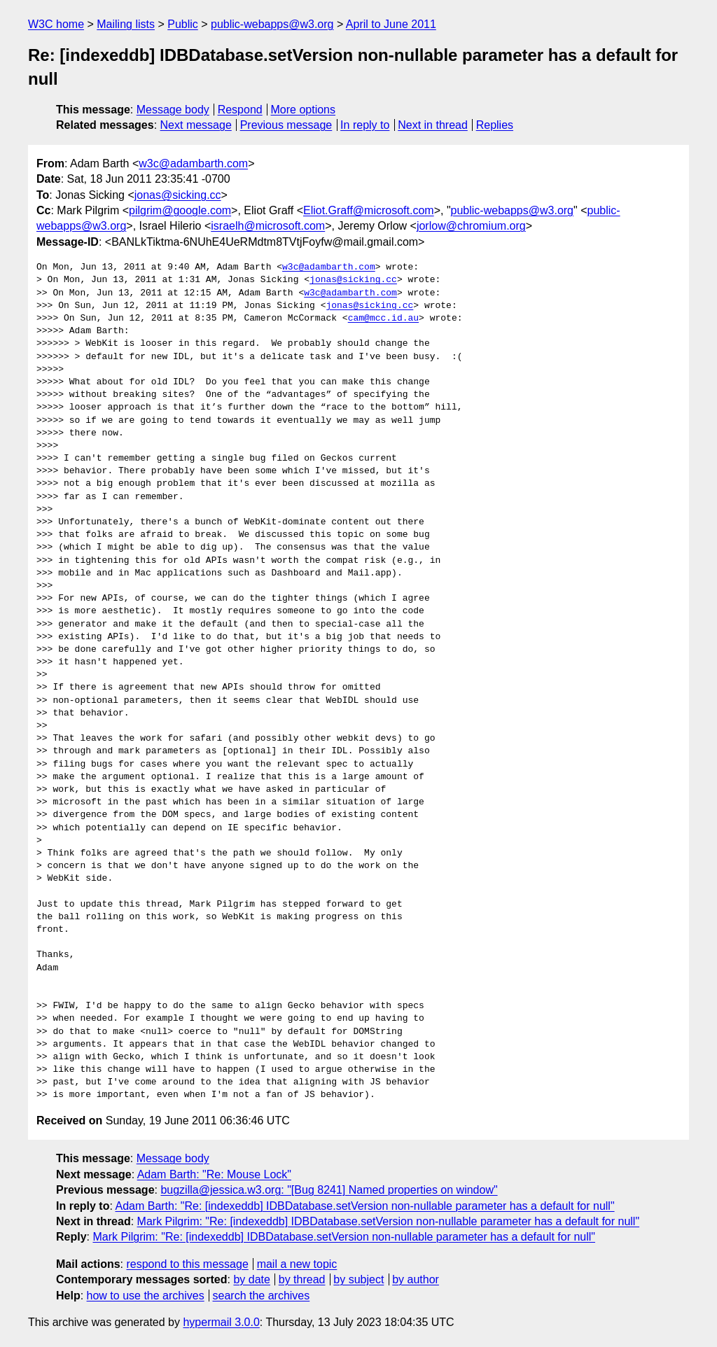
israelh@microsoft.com (268, 226)
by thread (302, 1279)
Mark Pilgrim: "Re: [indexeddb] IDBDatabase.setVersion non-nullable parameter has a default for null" (388, 1221)
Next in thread (433, 125)
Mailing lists (126, 24)
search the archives (261, 1295)
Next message (196, 125)
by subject (358, 1279)
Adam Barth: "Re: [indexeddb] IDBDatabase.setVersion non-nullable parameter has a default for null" (364, 1206)
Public (182, 24)
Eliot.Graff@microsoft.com (368, 210)
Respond (240, 110)
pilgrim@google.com (180, 210)
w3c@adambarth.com (193, 163)
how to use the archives (145, 1295)
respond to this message (187, 1264)
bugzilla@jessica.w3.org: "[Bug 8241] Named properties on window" (328, 1190)
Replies (494, 125)
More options (303, 110)
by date (251, 1279)
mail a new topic (297, 1264)
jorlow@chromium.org (471, 226)
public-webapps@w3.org (272, 24)
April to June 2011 (391, 24)
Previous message (286, 125)
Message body (173, 110)
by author (415, 1279)
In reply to (364, 125)
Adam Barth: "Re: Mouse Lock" (214, 1174)
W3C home (56, 24)
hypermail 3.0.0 (221, 1322)
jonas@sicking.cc (177, 195)
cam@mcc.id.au (383, 318)
